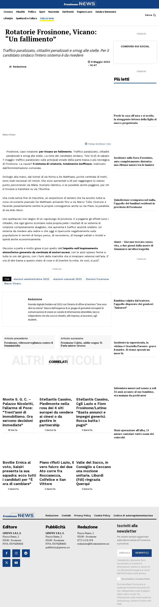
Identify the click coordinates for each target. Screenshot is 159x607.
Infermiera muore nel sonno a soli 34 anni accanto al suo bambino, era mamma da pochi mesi (135, 391)
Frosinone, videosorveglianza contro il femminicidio (28, 344)
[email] (124, 523)
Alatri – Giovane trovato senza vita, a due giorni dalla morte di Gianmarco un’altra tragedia (133, 245)
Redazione (19, 66)
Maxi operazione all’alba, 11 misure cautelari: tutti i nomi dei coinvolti (134, 433)
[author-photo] (5, 414)
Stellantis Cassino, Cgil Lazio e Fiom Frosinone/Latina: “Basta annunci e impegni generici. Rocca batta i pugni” (93, 404)
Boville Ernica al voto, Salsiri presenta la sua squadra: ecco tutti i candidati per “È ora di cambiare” (20, 450)
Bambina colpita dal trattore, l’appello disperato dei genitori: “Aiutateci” (134, 304)
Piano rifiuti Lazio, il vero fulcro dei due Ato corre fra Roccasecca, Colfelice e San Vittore (56, 450)
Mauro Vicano (12, 283)
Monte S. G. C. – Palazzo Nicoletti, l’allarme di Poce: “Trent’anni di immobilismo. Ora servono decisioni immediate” (19, 404)
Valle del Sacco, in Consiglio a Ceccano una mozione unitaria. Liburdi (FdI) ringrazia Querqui (93, 450)
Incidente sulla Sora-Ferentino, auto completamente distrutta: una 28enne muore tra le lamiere (134, 161)
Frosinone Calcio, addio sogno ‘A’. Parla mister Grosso (82, 344)
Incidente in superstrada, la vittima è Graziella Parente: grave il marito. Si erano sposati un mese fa (135, 348)
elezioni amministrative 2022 (31, 279)
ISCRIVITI (141, 523)
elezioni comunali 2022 (67, 279)
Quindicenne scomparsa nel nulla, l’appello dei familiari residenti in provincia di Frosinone (135, 203)
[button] (150, 15)
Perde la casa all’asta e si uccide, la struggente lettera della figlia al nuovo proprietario (135, 119)
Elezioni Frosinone (97, 279)
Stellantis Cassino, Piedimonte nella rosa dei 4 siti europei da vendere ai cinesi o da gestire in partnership (56, 404)
